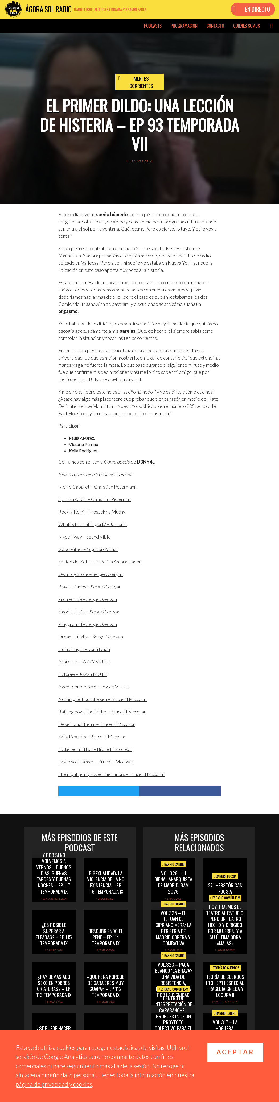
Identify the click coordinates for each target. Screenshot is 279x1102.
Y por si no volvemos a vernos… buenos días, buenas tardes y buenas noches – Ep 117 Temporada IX (53, 873)
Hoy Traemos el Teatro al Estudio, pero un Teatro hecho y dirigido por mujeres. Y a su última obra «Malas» (225, 925)
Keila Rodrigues (83, 450)
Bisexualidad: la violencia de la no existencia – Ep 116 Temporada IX (105, 882)
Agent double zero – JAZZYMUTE (93, 687)
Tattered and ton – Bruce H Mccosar (95, 749)
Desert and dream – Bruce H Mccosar (96, 724)
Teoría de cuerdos (225, 967)
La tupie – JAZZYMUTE (82, 674)
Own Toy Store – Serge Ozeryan (90, 574)
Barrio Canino (173, 864)
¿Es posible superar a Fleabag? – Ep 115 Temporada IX (54, 933)
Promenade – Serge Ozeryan (87, 599)
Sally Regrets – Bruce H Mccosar (92, 737)
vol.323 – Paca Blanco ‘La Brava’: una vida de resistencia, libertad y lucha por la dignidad (173, 979)
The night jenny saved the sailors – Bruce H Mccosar (111, 774)
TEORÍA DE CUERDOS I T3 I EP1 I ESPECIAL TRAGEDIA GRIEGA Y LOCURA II (225, 985)
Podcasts (153, 26)
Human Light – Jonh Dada (84, 649)
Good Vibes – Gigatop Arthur (88, 549)
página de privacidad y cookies (54, 1084)
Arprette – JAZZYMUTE (83, 662)
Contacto (215, 26)
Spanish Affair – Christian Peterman (94, 499)
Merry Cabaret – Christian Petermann (97, 487)
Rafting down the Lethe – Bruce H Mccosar (102, 712)
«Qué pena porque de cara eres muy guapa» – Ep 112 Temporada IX (105, 985)
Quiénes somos (246, 26)
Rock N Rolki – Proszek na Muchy (91, 512)
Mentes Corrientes (141, 82)
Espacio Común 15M (225, 897)
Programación (184, 26)
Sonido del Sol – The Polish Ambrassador (99, 562)
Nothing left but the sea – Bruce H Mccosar (102, 699)
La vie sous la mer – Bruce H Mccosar (95, 762)
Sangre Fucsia (225, 876)
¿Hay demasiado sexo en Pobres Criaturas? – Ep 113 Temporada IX (53, 985)
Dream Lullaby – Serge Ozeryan (90, 637)
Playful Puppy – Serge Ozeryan (89, 587)
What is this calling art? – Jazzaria (92, 524)
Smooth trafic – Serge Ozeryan (89, 612)
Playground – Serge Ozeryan (87, 624)
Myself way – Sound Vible (84, 537)
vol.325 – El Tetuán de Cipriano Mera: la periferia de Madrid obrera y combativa (173, 928)
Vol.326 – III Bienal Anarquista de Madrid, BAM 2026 (173, 882)
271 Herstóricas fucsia (225, 888)
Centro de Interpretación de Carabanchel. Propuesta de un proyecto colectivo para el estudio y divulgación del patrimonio (173, 1022)
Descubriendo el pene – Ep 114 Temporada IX (105, 937)
